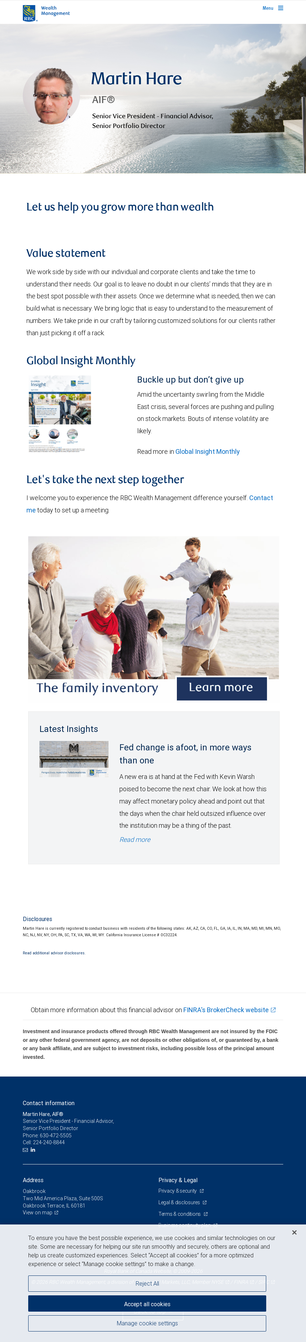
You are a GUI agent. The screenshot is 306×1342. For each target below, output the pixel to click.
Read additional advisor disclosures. (54, 952)
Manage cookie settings (147, 1323)
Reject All (147, 1283)
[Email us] (26, 1149)
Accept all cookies (147, 1304)
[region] (153, 1283)
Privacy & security (178, 1191)
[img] (153, 99)
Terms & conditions (180, 1214)
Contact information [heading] (49, 1103)
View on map (37, 1212)
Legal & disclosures (179, 1202)
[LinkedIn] (34, 1149)
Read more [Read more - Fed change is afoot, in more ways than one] (134, 839)
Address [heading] (33, 1180)
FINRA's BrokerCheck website (226, 1010)
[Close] (294, 1232)
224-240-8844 (49, 1142)
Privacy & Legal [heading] (177, 1180)
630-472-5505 (56, 1135)
